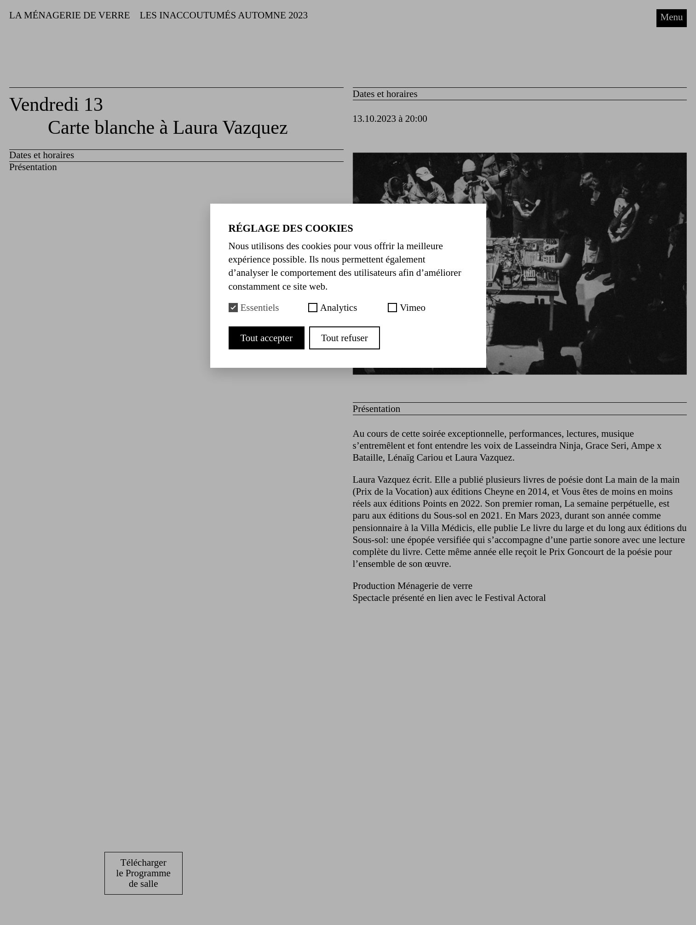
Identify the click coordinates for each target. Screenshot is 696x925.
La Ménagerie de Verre (69, 15)
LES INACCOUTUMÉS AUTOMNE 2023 (224, 15)
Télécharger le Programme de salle (143, 873)
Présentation (33, 166)
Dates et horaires (41, 154)
